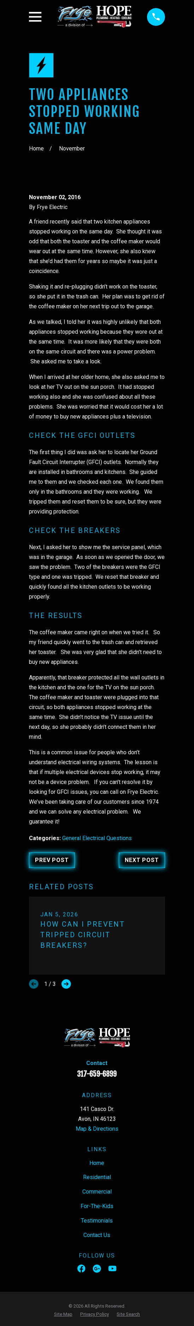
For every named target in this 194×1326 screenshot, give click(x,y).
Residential (97, 1177)
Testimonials (97, 1220)
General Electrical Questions (97, 838)
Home (96, 1163)
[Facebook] (81, 1268)
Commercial (97, 1191)
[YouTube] (112, 1268)
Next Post (142, 860)
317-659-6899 (97, 1074)
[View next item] (66, 984)
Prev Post (52, 860)
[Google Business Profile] (97, 1268)
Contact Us (96, 1235)
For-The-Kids (97, 1206)
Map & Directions (97, 1128)
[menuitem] (63, 1314)
